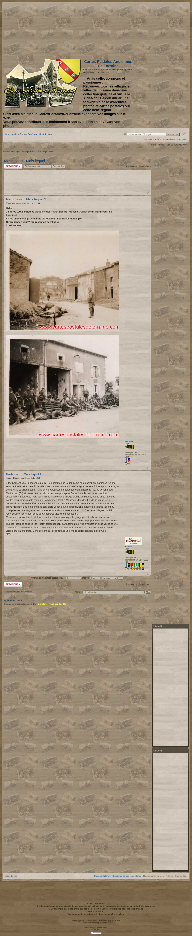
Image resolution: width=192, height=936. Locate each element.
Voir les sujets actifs (45, 151)
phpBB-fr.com (102, 928)
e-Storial (15, 478)
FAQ (158, 139)
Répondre (13, 166)
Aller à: (78, 592)
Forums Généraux (28, 134)
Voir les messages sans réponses (18, 151)
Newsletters (148, 139)
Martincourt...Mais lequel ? (26, 161)
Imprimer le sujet (125, 133)
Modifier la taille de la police (184, 133)
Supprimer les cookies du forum (127, 876)
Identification (45, 134)
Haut (148, 193)
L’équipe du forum (102, 876)
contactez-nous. (96, 911)
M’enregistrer (169, 139)
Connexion (182, 139)
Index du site (11, 134)
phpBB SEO (96, 930)
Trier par (91, 578)
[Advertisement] (157, 29)
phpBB (88, 920)
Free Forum (105, 923)
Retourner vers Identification (19, 592)
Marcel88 (15, 203)
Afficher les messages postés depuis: (56, 578)
